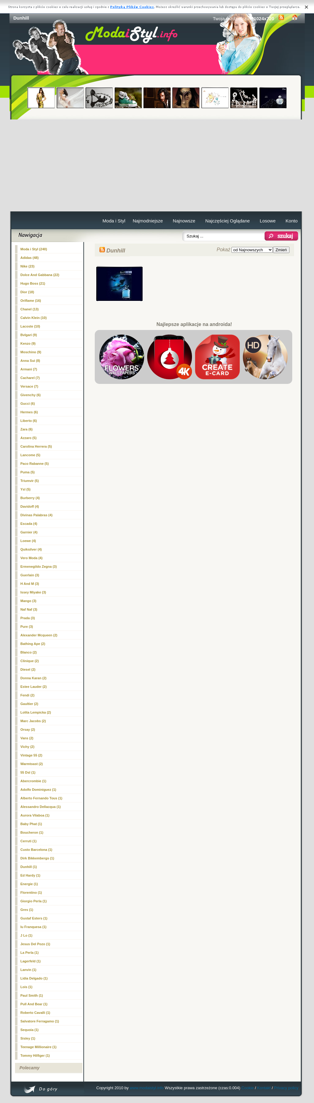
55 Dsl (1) (28, 772)
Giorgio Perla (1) (34, 901)
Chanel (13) (30, 309)
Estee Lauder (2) (34, 686)
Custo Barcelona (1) (36, 849)
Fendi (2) (28, 695)
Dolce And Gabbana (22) (40, 275)
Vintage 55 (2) (31, 755)
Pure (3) (27, 626)
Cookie (247, 1088)
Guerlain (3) (30, 575)
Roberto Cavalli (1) (35, 1012)
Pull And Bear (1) (34, 1004)
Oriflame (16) (31, 300)
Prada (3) (28, 618)
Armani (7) (29, 369)
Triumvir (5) (30, 481)
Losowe (268, 220)
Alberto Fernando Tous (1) (42, 798)
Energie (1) (29, 884)
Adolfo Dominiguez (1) (38, 789)
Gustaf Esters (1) (34, 918)
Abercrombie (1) (33, 781)
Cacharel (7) (30, 378)
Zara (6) (27, 429)
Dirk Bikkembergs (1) (37, 858)
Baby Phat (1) (31, 824)
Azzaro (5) (29, 438)
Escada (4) (29, 523)
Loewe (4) (28, 541)
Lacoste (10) (30, 326)
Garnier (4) (29, 532)
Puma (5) (28, 472)
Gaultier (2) (29, 704)
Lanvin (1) (28, 970)
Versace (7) (29, 386)
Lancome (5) (30, 455)
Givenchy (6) (31, 395)
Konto (291, 220)
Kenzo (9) (28, 343)
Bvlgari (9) (29, 335)
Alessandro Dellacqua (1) (41, 807)
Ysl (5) (26, 489)
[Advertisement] (157, 165)
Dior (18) (27, 292)
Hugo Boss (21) (33, 283)
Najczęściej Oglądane (227, 220)
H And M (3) (30, 584)
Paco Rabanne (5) (35, 463)
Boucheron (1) (32, 832)
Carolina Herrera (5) (36, 446)
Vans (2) (27, 738)
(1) (29, 867)
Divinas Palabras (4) (37, 515)
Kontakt (264, 1088)
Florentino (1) (31, 892)
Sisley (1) (28, 1038)
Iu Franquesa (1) (34, 927)
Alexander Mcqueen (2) (39, 635)
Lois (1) (27, 987)
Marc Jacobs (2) (33, 721)
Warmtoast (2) (32, 764)
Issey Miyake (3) (33, 592)
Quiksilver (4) (31, 549)
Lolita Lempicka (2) (36, 712)
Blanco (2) (29, 652)
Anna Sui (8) (30, 360)
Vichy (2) (28, 747)
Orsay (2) (28, 729)
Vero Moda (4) (32, 558)
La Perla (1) (30, 952)
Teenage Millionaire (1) (39, 1047)
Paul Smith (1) (32, 995)
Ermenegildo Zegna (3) (39, 566)
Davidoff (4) (30, 506)
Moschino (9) (31, 352)
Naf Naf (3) (29, 609)
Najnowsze (184, 220)
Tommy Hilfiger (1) (35, 1055)
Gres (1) (27, 910)
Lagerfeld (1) (31, 961)
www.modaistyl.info (147, 1088)
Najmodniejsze (148, 220)
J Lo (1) (27, 935)
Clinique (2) (30, 661)
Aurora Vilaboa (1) (35, 815)
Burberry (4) (30, 498)
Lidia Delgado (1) (34, 978)
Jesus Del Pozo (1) (35, 944)
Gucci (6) (28, 403)
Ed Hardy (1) (30, 875)
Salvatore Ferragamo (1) (40, 1021)
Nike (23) (28, 266)
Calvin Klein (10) (34, 318)
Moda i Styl (113, 220)
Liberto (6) (29, 421)
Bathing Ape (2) (33, 644)
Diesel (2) (28, 669)
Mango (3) (28, 601)
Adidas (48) (30, 258)
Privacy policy (286, 1088)
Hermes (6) (29, 412)
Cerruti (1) (29, 841)
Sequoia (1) (30, 1030)
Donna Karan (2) (34, 678)
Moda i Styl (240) (34, 249)
